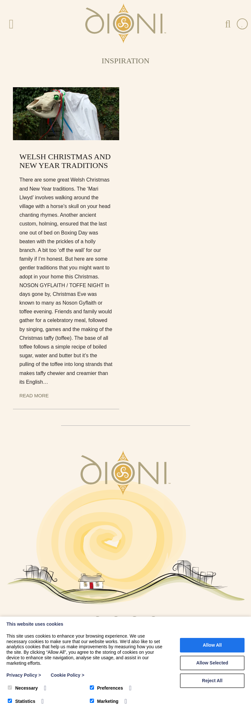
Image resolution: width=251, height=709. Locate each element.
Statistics (21, 701)
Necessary (23, 688)
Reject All (212, 680)
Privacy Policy (23, 675)
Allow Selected (212, 662)
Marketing (104, 701)
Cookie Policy (67, 675)
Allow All (212, 645)
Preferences (106, 688)
